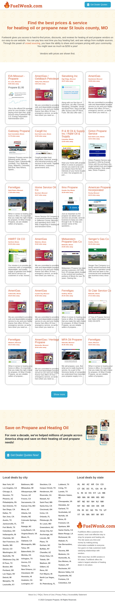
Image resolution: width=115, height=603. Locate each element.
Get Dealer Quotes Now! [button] (25, 455)
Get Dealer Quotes (98, 4)
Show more (59, 394)
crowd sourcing (32, 43)
